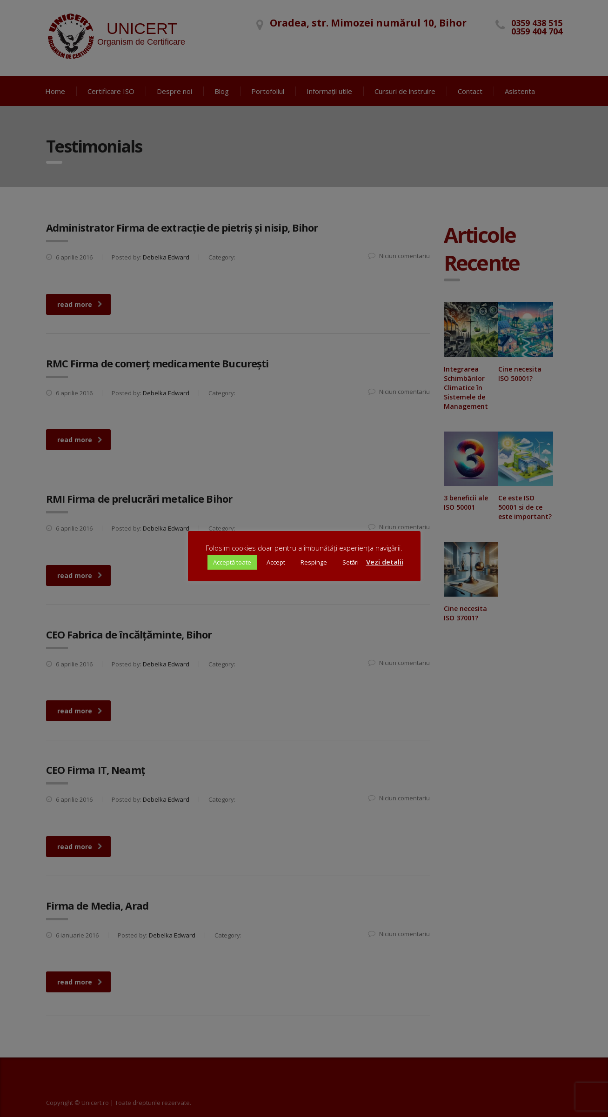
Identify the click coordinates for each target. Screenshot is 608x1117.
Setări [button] (350, 562)
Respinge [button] (314, 562)
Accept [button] (276, 562)
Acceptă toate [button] (232, 562)
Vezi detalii (384, 561)
